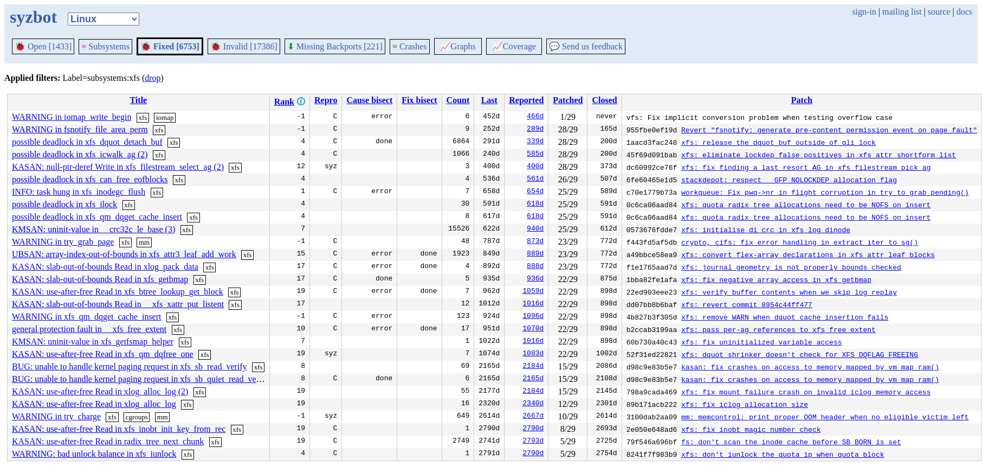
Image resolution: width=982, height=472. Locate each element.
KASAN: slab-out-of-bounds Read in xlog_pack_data (105, 266)
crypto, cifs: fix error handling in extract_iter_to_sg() (799, 242)
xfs (142, 117)
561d (535, 179)
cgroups (137, 417)
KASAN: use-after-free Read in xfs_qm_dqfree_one (102, 354)
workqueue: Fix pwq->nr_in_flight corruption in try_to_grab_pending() (824, 192)
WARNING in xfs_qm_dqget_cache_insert (86, 316)
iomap (165, 117)
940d (535, 229)
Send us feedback (586, 46)
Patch (801, 100)
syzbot (33, 17)
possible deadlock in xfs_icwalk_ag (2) (80, 154)
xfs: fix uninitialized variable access (761, 342)
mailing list (901, 11)
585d (535, 155)
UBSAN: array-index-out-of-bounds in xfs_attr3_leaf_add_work (124, 254)
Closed (604, 100)
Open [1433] (43, 46)
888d (535, 267)
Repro (325, 100)
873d (535, 242)
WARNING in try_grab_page (63, 241)
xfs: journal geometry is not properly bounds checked (791, 267)
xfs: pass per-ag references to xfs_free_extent (778, 329)
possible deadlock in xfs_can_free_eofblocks (89, 179)
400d (535, 167)
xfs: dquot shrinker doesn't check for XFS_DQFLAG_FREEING (799, 354)
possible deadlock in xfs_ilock (64, 204)
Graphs (458, 46)
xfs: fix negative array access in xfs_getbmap (776, 279)
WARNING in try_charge (56, 416)
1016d (533, 304)
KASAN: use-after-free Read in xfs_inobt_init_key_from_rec (118, 428)
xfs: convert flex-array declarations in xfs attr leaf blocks (808, 254)
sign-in (864, 11)
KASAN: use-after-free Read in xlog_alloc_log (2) (100, 391)
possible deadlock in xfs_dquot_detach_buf (87, 141)
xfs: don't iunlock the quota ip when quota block (782, 454)
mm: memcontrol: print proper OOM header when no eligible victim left (824, 417)
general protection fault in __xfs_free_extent (89, 329)
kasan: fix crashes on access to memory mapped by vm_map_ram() (810, 367)
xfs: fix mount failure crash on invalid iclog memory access (806, 392)
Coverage (514, 46)
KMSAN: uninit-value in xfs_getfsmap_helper (92, 341)
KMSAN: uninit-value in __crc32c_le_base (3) (93, 229)
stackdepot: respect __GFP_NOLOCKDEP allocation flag (789, 179)
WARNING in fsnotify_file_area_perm (80, 129)
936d (535, 279)
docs (964, 11)
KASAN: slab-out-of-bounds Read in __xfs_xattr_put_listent (118, 304)
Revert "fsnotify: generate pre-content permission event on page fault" (829, 130)
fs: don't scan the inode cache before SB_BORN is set (791, 442)
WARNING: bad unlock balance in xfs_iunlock (94, 453)
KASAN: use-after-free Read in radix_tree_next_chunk (108, 441)
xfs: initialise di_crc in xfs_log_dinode (765, 229)
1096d (533, 317)
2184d (533, 367)
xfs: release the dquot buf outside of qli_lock (778, 142)
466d (535, 117)
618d (535, 204)
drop (152, 77)
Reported (526, 100)
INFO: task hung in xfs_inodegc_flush (78, 191)
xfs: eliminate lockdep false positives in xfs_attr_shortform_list (818, 155)
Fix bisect (419, 100)
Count (458, 100)
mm (144, 242)
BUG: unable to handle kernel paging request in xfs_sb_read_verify (129, 366)
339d (535, 142)
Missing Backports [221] (335, 46)
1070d (533, 329)
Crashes (409, 46)
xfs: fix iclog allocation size (744, 404)
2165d (533, 379)
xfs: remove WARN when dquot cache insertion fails (784, 317)
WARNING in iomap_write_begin (71, 117)
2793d (533, 442)
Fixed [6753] (169, 46)
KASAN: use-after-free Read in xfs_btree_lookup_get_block (117, 291)
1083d (533, 354)
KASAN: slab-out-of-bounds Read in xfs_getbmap (100, 279)
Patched (568, 100)
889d (535, 254)
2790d (533, 429)
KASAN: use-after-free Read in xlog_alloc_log (94, 404)
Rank (284, 101)
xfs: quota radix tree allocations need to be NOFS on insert (806, 204)
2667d (533, 417)
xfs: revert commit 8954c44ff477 (746, 304)
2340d (533, 404)
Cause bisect (369, 100)
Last (489, 100)
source (939, 11)
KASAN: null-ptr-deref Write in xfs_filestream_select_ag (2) (118, 166)
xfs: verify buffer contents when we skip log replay (789, 292)
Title (138, 100)
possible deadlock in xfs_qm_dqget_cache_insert (97, 216)
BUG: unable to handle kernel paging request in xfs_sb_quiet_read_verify (140, 379)
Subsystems (105, 46)
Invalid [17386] (243, 46)
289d (535, 130)
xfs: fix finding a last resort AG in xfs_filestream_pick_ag (806, 167)
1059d (533, 292)
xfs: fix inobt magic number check (751, 429)
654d (535, 192)
